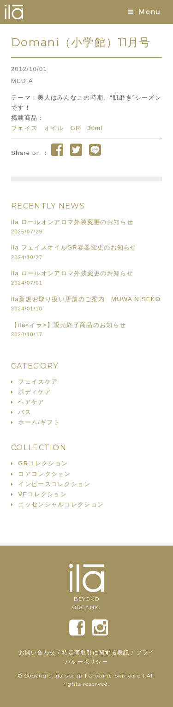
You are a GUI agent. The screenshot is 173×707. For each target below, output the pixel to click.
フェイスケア (38, 381)
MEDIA (22, 80)
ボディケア (34, 391)
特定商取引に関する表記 (95, 652)
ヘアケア (31, 401)
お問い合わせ (37, 652)
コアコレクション (44, 473)
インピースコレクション (54, 484)
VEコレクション (42, 494)
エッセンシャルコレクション (61, 504)
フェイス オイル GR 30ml (56, 128)
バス (24, 412)
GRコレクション (43, 463)
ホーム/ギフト (39, 422)
